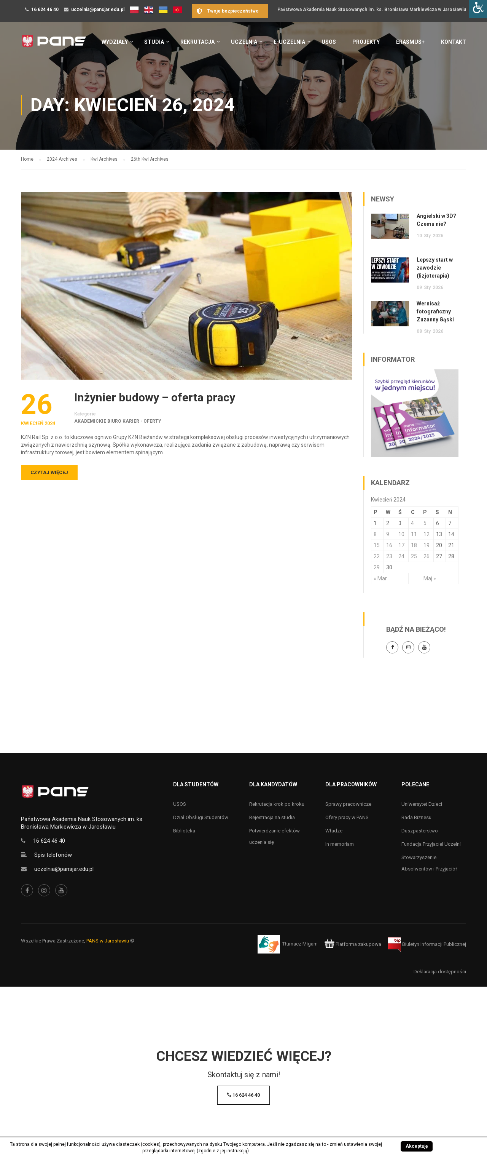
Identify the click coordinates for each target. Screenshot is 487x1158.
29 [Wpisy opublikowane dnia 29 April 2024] (377, 567)
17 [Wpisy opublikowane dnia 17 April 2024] (401, 545)
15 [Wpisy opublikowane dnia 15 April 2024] (377, 545)
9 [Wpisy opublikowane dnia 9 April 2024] (387, 534)
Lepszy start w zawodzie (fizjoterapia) (435, 268)
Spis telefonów (53, 854)
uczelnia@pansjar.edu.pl (97, 9)
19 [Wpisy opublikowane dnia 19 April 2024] (426, 545)
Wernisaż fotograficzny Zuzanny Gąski (435, 311)
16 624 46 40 (45, 9)
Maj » (429, 578)
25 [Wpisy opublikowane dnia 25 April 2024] (414, 556)
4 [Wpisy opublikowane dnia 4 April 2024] (412, 523)
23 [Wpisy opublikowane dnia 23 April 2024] (389, 556)
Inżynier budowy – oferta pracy (154, 397)
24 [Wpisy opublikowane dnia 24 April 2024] (401, 556)
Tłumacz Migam (300, 944)
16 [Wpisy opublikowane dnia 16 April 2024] (389, 545)
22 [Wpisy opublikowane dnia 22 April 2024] (377, 556)
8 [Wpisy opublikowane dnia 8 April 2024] (375, 534)
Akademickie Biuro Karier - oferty (117, 421)
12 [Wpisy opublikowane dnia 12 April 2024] (426, 534)
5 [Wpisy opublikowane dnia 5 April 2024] (425, 523)
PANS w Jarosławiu (107, 941)
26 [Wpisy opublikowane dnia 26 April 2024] (426, 556)
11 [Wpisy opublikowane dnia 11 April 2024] (414, 534)
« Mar (380, 578)
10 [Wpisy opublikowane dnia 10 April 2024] (401, 534)
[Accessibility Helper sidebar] (478, 9)
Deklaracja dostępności (440, 971)
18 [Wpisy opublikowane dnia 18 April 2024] (414, 545)
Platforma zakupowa (353, 944)
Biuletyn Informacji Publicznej (427, 944)
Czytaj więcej (49, 472)
